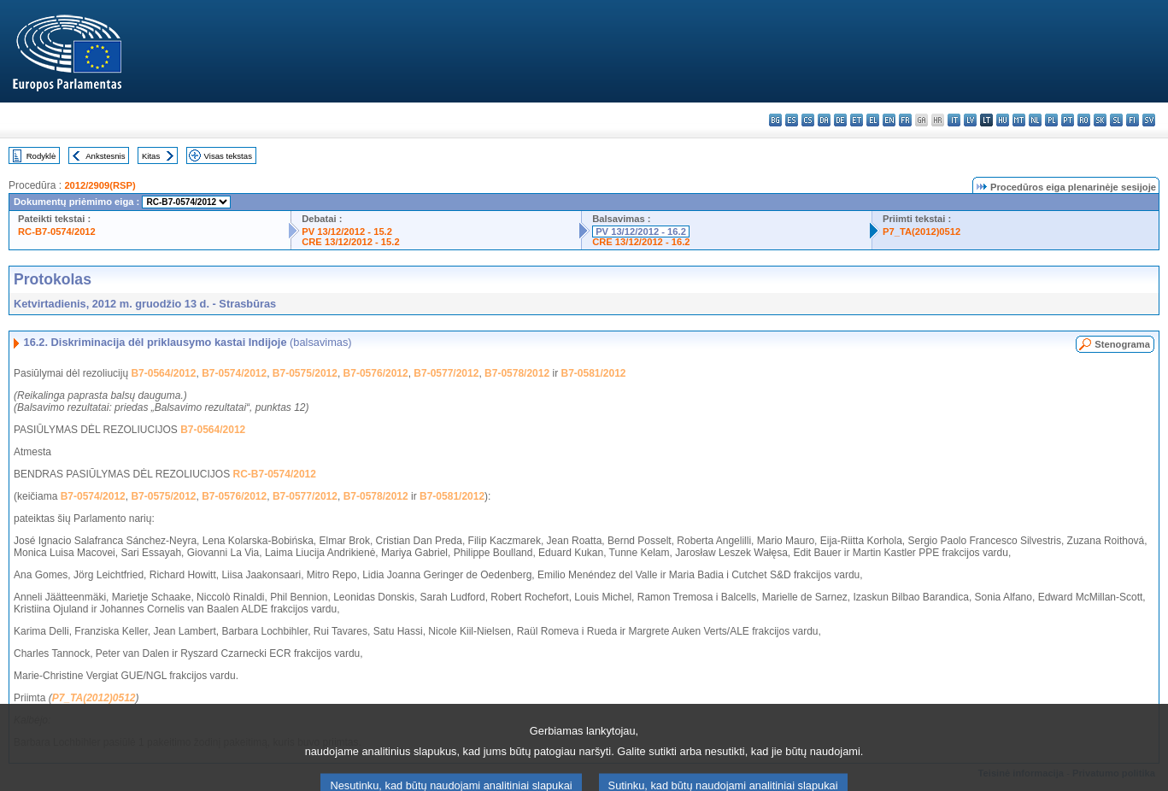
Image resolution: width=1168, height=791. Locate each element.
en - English (889, 120)
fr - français (905, 120)
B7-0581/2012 (593, 373)
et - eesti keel (856, 120)
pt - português (1067, 120)
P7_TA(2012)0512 (921, 231)
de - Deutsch (840, 120)
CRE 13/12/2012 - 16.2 (641, 242)
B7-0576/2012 (375, 373)
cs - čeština (807, 120)
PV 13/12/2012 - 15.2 (347, 231)
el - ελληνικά (872, 120)
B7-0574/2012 (234, 373)
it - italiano (954, 120)
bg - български (775, 120)
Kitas (151, 156)
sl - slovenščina (1116, 120)
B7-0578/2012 (516, 373)
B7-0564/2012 (163, 373)
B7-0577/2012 (446, 373)
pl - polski (1051, 120)
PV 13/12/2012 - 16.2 (641, 231)
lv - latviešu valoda (970, 120)
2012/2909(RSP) (99, 185)
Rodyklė (41, 156)
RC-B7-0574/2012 (57, 231)
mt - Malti (1018, 120)
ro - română (1083, 120)
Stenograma (1122, 344)
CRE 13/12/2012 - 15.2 (350, 242)
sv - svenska (1148, 120)
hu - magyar (1002, 120)
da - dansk (824, 120)
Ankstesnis (105, 156)
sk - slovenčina (1100, 120)
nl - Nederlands (1035, 120)
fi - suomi (1132, 120)
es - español (791, 120)
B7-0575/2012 (305, 373)
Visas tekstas (228, 156)
